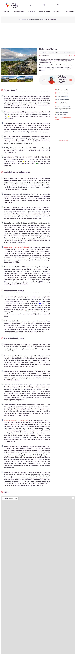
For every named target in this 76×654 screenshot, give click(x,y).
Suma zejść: (59, 103)
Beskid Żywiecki (66, 117)
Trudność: (58, 106)
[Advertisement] (38, 35)
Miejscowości (19, 12)
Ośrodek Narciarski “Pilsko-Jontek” (16, 420)
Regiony (6, 12)
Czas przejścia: (60, 112)
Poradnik (57, 12)
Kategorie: (59, 117)
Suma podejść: (60, 99)
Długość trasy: (60, 93)
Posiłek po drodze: (61, 89)
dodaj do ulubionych (44, 55)
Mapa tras (31, 12)
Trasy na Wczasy (63, 140)
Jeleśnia (57, 119)
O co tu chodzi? (44, 12)
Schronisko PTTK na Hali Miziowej (16, 247)
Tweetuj (72, 55)
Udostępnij (70, 55)
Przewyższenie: (60, 96)
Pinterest (74, 55)
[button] (73, 498)
